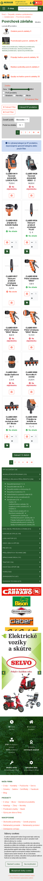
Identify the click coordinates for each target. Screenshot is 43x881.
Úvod (4, 14)
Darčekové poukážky (26, 802)
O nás (5, 786)
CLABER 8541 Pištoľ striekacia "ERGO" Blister (31, 330)
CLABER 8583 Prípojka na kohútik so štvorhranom (31, 420)
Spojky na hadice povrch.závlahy (23, 524)
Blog (5, 793)
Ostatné (12, 509)
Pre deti (21, 548)
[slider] (11, 89)
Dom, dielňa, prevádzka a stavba (21, 529)
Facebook (35, 789)
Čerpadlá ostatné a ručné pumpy (19, 489)
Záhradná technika (21, 581)
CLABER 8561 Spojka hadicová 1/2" (12, 374)
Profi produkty (11, 93)
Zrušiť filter (8, 112)
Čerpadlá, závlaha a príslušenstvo (20, 14)
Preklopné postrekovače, (27, 47)
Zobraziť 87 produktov (28, 107)
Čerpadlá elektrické (15, 487)
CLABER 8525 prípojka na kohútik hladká (11, 222)
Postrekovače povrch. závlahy (22, 518)
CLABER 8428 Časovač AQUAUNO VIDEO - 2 (31, 177)
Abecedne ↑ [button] (21, 120)
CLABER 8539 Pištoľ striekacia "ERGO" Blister (11, 330)
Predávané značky (10, 809)
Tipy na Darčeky (10, 469)
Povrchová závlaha (23, 17)
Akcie (28, 95)
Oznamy (6, 789)
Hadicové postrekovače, (10, 47)
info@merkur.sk (20, 2)
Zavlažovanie (9, 17)
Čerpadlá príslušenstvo (16, 492)
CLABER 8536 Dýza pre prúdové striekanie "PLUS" (31, 225)
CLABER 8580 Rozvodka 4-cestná (31, 374)
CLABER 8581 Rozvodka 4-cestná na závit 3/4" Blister (11, 420)
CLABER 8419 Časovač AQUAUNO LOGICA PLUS (11, 177)
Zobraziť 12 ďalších (21, 455)
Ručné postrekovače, (25, 49)
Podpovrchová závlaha (18, 511)
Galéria (15, 789)
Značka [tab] (7, 86)
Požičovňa (24, 786)
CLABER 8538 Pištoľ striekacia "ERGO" (31, 278)
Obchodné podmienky (12, 822)
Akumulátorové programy (21, 474)
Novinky (19, 95)
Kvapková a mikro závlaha (20, 506)
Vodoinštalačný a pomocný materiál (19, 494)
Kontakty (13, 786)
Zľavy (15, 805)
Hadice (12, 502)
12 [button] (20, 125)
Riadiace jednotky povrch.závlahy (22, 522)
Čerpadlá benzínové (16, 484)
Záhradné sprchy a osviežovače (18, 497)
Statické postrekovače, (9, 51)
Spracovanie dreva (21, 557)
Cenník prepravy (29, 822)
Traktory (21, 562)
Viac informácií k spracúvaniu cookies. (21, 878)
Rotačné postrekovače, (9, 49)
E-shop (11, 8)
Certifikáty (24, 789)
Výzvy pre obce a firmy (12, 812)
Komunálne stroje (21, 533)
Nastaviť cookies (13, 864)
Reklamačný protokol (31, 825)
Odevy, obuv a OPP (21, 543)
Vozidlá (21, 571)
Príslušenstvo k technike (21, 552)
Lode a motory (21, 538)
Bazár (22, 809)
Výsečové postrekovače (25, 51)
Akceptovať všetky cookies (21, 871)
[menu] (31, 3)
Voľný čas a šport (21, 567)
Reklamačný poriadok (11, 825)
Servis (33, 786)
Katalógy (6, 805)
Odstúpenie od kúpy (11, 829)
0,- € (38, 3)
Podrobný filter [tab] (31, 99)
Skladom (8, 95)
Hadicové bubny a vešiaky (18, 504)
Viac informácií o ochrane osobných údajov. (21, 875)
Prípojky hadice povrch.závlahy (22, 520)
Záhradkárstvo (21, 576)
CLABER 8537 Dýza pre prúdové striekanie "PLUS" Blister (12, 280)
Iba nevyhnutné (30, 864)
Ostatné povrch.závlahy (19, 515)
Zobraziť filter (9, 107)
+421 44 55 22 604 (21, 4)
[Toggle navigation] (4, 8)
